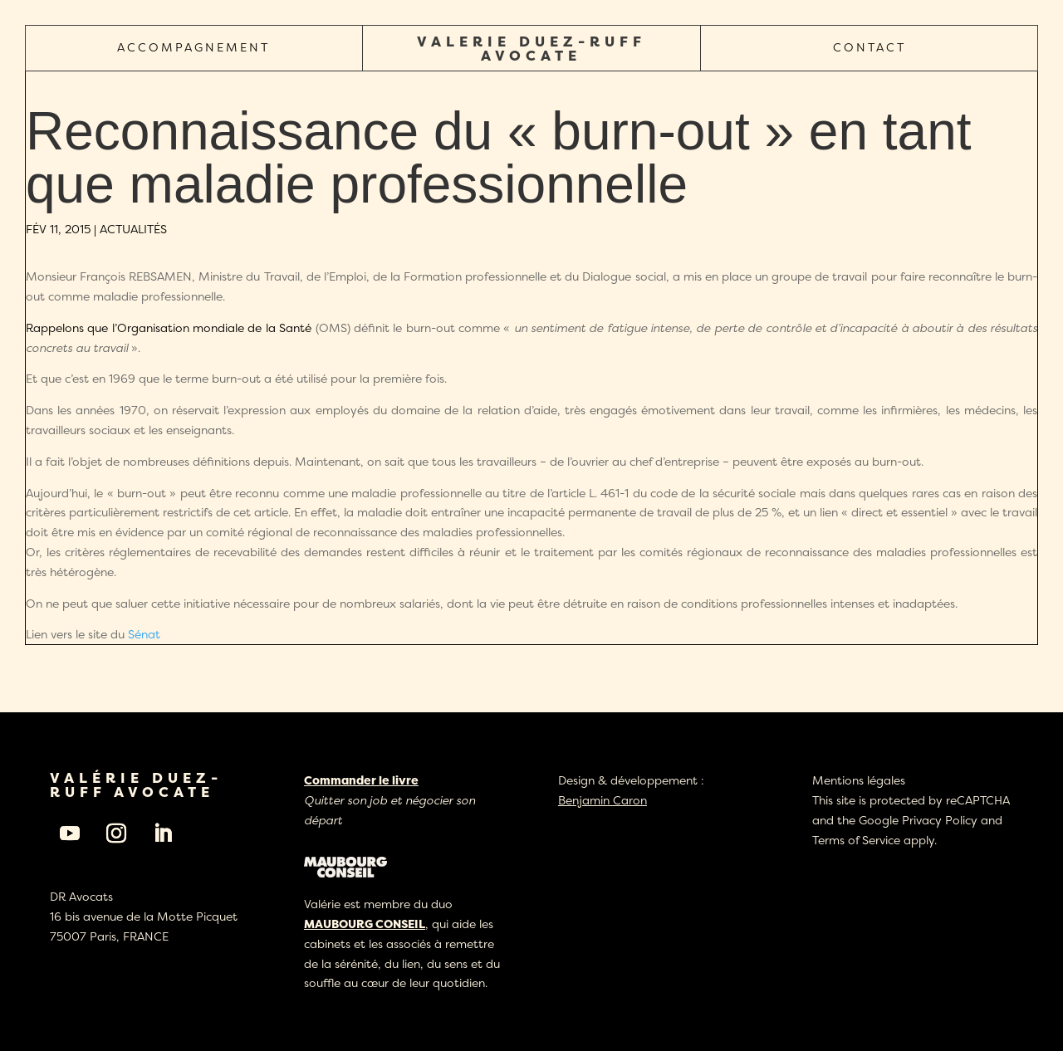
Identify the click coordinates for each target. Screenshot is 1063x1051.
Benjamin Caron (602, 800)
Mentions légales (858, 780)
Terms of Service (856, 840)
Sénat (144, 634)
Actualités (133, 229)
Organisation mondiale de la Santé (214, 327)
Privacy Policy (939, 820)
